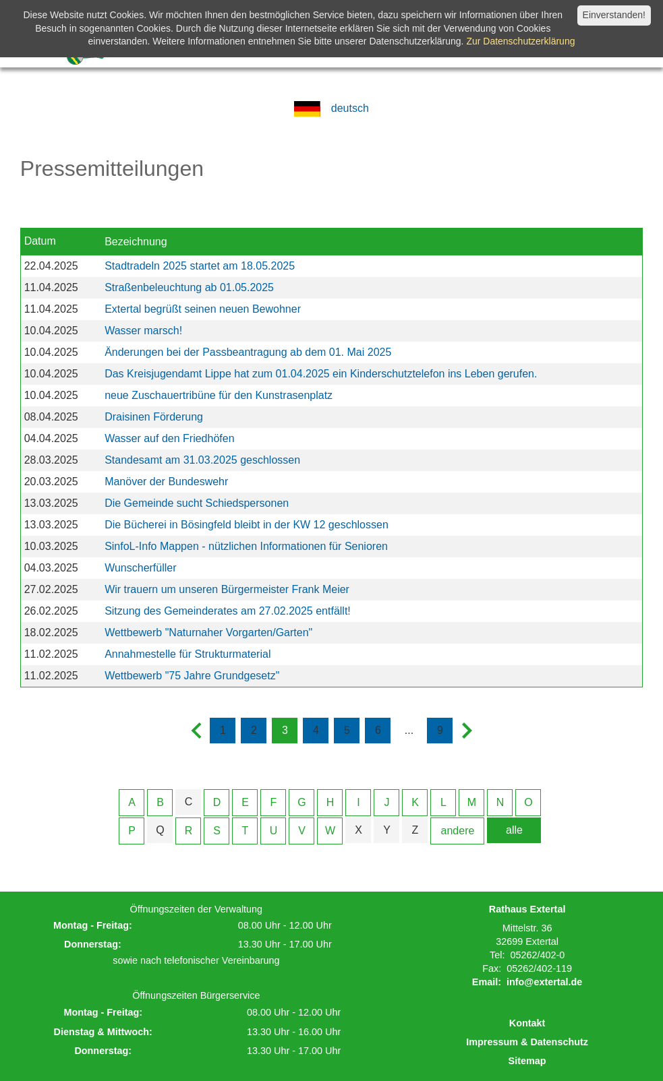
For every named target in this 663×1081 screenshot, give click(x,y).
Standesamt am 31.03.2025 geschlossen (202, 460)
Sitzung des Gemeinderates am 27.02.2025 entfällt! (228, 611)
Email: (486, 982)
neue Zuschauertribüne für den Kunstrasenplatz (219, 395)
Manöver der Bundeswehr (166, 481)
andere (458, 830)
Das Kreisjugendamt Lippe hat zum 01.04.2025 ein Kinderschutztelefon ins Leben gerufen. (321, 373)
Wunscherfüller (140, 568)
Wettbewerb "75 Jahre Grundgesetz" (192, 675)
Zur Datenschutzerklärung (520, 41)
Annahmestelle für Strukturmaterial (187, 654)
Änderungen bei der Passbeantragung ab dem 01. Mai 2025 (248, 352)
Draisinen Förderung (154, 417)
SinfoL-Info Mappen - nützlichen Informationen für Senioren (246, 546)
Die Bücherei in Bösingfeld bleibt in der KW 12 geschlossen (246, 524)
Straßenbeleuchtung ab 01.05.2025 (189, 287)
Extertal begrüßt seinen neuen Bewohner (203, 309)
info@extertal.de (544, 982)
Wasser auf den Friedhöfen (169, 438)
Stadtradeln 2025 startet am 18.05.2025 (200, 266)
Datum (40, 241)
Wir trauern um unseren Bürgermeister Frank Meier (227, 589)
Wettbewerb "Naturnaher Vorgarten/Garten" (208, 632)
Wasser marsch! (143, 330)
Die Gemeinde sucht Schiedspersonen (197, 503)
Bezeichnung (136, 241)
